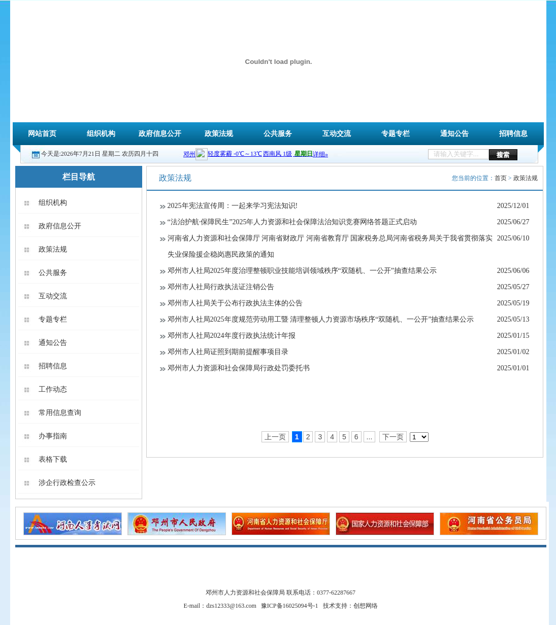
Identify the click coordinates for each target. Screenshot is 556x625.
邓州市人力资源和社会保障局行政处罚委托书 (239, 368)
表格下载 (53, 459)
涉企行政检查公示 (67, 483)
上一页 (275, 437)
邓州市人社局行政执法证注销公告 (221, 287)
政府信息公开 (160, 133)
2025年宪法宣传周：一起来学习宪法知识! (233, 206)
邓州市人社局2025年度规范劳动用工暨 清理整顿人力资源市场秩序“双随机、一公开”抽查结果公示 (321, 319)
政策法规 (219, 133)
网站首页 (42, 133)
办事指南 (53, 436)
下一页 (393, 437)
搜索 (503, 154)
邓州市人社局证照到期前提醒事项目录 (228, 352)
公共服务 (278, 133)
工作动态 (53, 389)
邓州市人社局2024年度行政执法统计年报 (232, 335)
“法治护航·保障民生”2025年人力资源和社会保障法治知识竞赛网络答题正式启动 (292, 222)
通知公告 (454, 133)
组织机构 (101, 133)
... (370, 437)
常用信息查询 (60, 412)
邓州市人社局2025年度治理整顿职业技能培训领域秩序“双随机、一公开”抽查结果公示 (302, 270)
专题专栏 (395, 133)
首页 (501, 178)
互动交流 (336, 133)
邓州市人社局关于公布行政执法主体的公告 (235, 303)
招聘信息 (513, 133)
